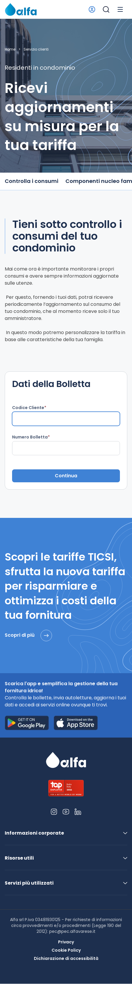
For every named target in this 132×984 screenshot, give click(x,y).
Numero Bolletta (30, 437)
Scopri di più (28, 635)
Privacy (66, 942)
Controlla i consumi (31, 181)
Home (10, 49)
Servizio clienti (36, 49)
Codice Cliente (28, 408)
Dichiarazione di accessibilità (66, 958)
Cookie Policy (66, 950)
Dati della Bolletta (51, 384)
